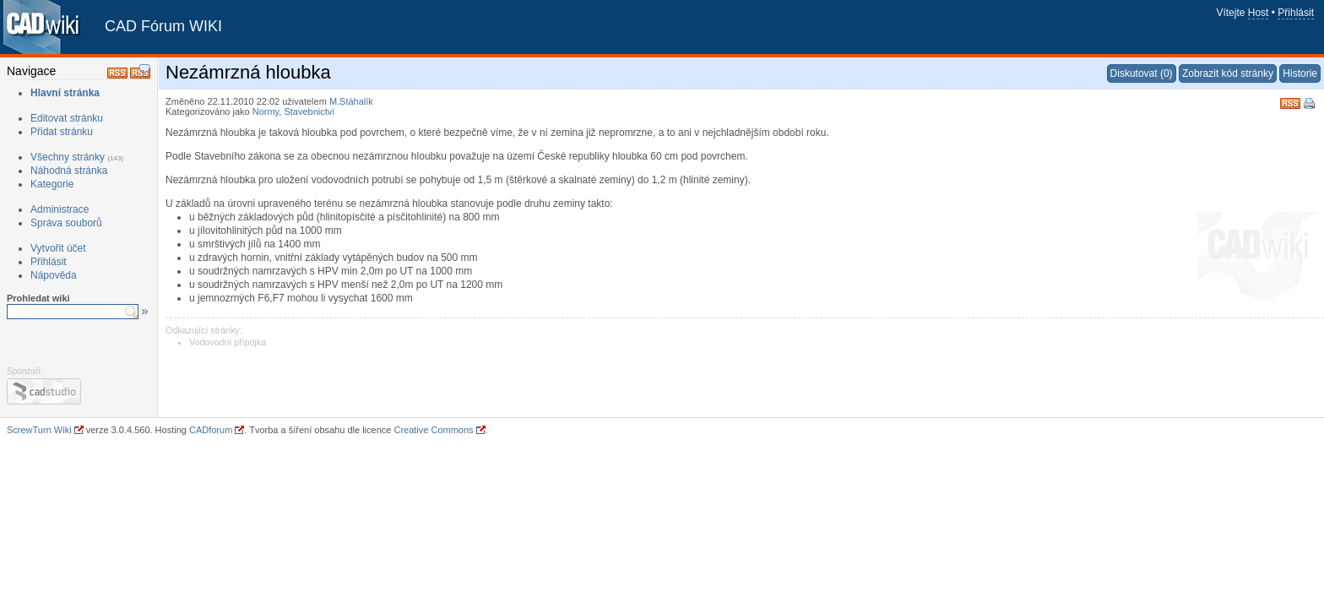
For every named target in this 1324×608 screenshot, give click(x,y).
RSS (1290, 102)
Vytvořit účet (58, 248)
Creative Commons (433, 430)
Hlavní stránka (65, 93)
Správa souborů (66, 223)
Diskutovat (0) (1141, 73)
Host (1258, 13)
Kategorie (51, 184)
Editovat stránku (66, 118)
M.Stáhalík (351, 101)
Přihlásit (1296, 13)
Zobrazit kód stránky (1227, 73)
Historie (1300, 73)
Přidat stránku (61, 132)
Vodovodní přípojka (227, 342)
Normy (265, 111)
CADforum (210, 430)
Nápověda (53, 275)
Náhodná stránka (68, 170)
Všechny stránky (67, 157)
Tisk (1310, 104)
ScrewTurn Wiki (39, 430)
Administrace (59, 209)
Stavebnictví (309, 111)
